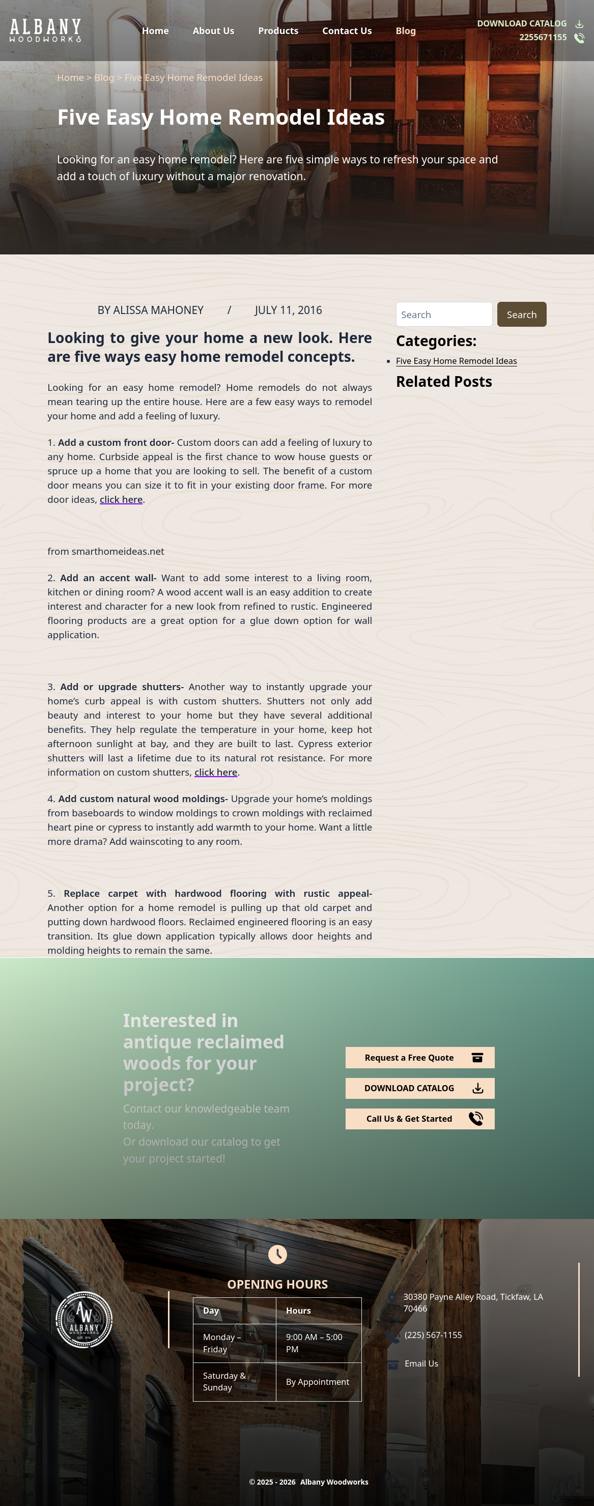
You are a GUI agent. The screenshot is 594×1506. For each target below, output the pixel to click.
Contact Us (347, 30)
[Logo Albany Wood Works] (45, 30)
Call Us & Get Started (409, 1118)
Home (155, 30)
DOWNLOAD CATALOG (522, 23)
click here (121, 499)
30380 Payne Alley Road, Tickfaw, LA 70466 (473, 1302)
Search (522, 314)
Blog (405, 30)
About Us (214, 30)
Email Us (421, 1363)
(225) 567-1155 (433, 1335)
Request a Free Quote (409, 1057)
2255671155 (543, 37)
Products (278, 30)
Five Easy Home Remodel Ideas (456, 360)
